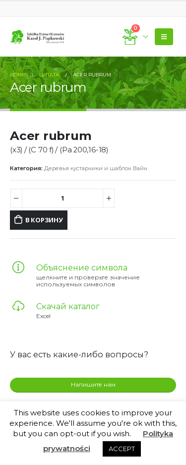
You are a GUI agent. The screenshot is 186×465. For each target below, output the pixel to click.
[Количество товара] (63, 198)
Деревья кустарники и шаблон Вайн (95, 168)
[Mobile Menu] (164, 36)
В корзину (44, 219)
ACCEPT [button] (122, 449)
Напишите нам (93, 384)
